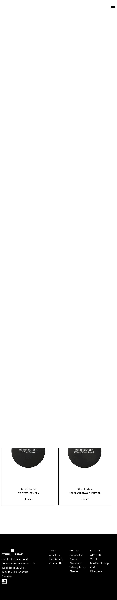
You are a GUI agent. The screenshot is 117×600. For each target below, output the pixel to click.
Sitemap (74, 571)
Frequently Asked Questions (76, 559)
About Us (54, 555)
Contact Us (55, 563)
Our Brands (55, 559)
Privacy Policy (78, 567)
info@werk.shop (99, 563)
